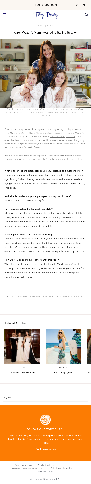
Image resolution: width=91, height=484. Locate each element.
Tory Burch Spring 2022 (73, 297)
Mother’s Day (52, 297)
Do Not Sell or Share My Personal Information (29, 468)
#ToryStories (21, 297)
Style (50, 25)
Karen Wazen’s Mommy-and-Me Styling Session (45, 32)
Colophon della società (62, 468)
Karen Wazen (37, 297)
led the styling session (62, 136)
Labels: (9, 297)
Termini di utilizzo (46, 465)
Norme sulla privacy (24, 465)
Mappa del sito (45, 471)
